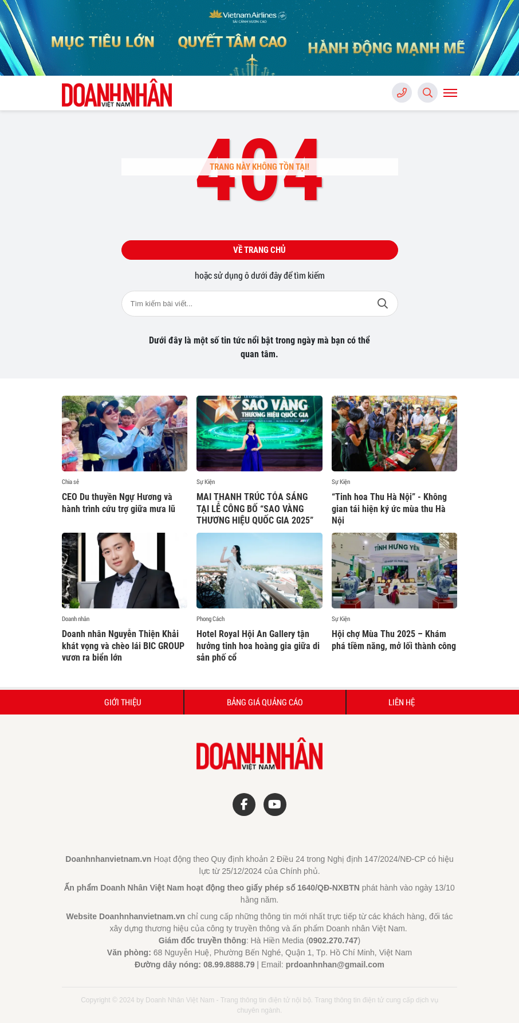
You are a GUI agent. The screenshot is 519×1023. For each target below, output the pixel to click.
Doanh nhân (75, 619)
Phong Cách (210, 619)
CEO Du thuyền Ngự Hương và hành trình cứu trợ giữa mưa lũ (118, 502)
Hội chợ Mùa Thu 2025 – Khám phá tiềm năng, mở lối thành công (394, 639)
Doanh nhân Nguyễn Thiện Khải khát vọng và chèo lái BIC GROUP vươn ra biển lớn (123, 645)
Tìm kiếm (382, 304)
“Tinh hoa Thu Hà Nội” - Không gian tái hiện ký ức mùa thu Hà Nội (389, 508)
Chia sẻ (70, 482)
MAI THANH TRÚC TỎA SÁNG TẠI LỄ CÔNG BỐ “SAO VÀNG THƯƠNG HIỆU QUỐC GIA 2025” (254, 508)
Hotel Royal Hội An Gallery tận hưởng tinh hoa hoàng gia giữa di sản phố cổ (258, 645)
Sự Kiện (205, 482)
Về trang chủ (259, 250)
